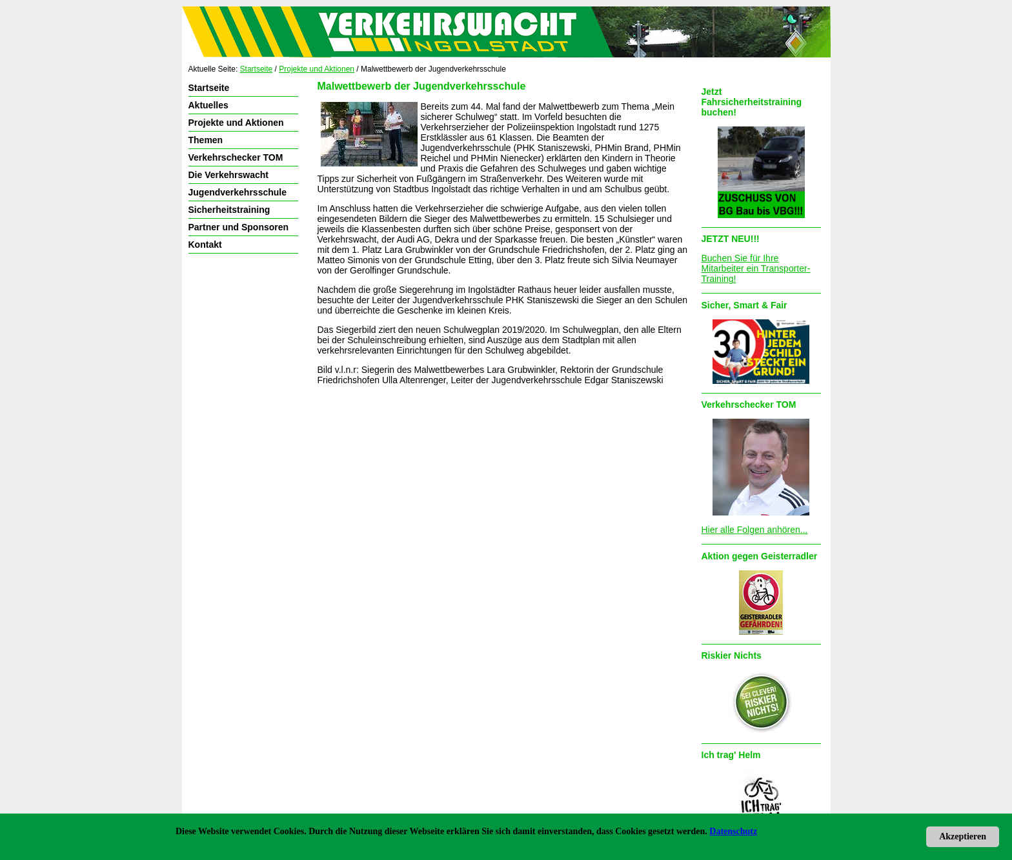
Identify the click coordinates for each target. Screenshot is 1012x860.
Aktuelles (208, 105)
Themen (205, 140)
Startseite (256, 69)
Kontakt (205, 244)
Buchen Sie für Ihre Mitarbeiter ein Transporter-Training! (756, 268)
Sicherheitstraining (229, 210)
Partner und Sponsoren (238, 227)
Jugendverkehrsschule (237, 192)
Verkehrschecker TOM (235, 157)
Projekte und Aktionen (316, 69)
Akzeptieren (962, 836)
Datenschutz (733, 831)
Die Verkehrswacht (228, 175)
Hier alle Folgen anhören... (755, 530)
